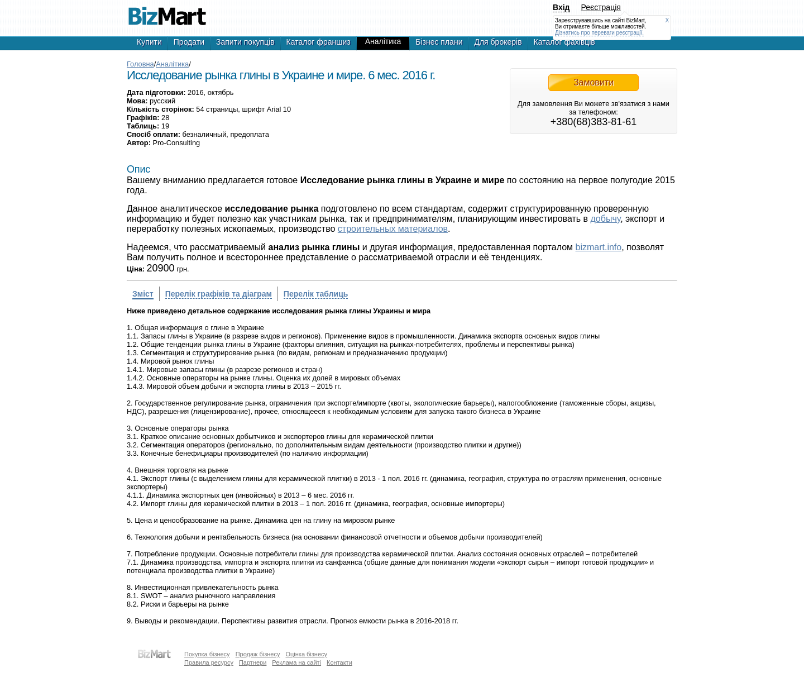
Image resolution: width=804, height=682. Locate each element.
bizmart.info (599, 247)
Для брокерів (497, 41)
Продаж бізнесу (258, 654)
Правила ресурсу (208, 662)
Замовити (593, 82)
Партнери (252, 662)
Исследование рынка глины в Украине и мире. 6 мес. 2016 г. (167, 11)
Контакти (339, 662)
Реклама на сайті (296, 662)
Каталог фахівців (564, 41)
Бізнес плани (438, 41)
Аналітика (383, 41)
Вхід (561, 7)
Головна (140, 64)
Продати (189, 41)
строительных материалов (393, 228)
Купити (149, 41)
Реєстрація (601, 7)
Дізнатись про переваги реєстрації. (599, 33)
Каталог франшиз (318, 41)
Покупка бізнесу (207, 654)
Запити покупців (245, 41)
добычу (606, 218)
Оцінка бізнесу (306, 654)
